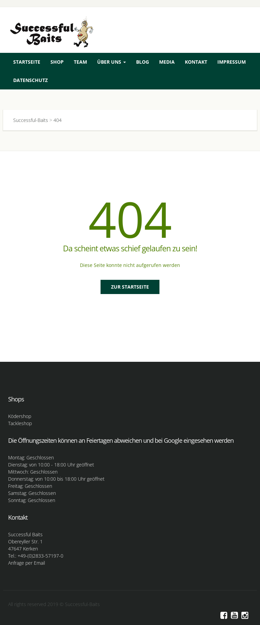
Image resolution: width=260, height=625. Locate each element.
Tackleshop (20, 423)
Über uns (111, 62)
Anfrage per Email (26, 563)
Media (167, 62)
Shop (57, 62)
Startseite (26, 62)
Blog (142, 62)
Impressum (231, 62)
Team (80, 62)
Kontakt (196, 62)
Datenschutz (30, 80)
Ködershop (19, 416)
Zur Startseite (130, 287)
